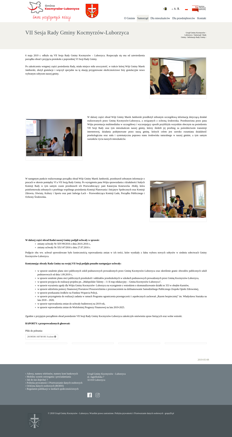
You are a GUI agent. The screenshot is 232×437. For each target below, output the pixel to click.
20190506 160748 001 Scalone (41, 337)
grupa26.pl (169, 413)
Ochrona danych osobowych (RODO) (45, 386)
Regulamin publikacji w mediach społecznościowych (53, 389)
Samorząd (142, 18)
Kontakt (201, 18)
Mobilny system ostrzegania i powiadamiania (49, 376)
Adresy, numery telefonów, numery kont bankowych (52, 373)
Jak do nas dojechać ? (37, 379)
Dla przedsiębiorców (183, 18)
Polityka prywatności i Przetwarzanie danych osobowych (54, 382)
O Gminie (129, 18)
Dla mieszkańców (160, 18)
